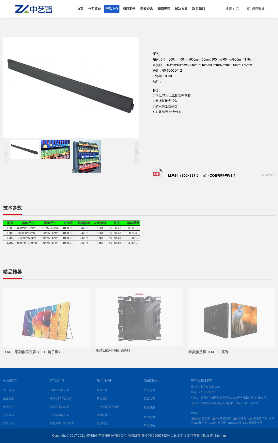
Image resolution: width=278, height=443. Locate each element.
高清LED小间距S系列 (113, 352)
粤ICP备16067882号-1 (157, 435)
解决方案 (181, 8)
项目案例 (129, 8)
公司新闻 (149, 391)
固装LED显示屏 (59, 391)
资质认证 (8, 424)
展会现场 (149, 426)
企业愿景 (8, 399)
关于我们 (8, 391)
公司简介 (94, 8)
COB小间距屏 (217, 423)
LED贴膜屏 (234, 423)
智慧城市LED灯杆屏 (62, 424)
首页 (80, 8)
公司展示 (8, 416)
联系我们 (198, 8)
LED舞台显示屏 (200, 419)
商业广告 (102, 391)
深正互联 (193, 435)
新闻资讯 (146, 8)
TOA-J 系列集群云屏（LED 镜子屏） (32, 353)
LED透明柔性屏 (252, 423)
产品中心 (111, 8)
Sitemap (220, 435)
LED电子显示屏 (221, 419)
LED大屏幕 (239, 419)
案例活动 (149, 418)
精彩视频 (164, 8)
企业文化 (8, 407)
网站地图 (207, 435)
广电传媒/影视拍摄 (108, 407)
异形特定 (102, 424)
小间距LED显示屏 (61, 399)
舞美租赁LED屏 (59, 407)
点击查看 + (268, 175)
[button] (136, 153)
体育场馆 (102, 416)
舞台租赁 (102, 399)
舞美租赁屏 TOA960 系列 (208, 353)
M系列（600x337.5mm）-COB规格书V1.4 (201, 176)
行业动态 (149, 399)
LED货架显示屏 (59, 416)
